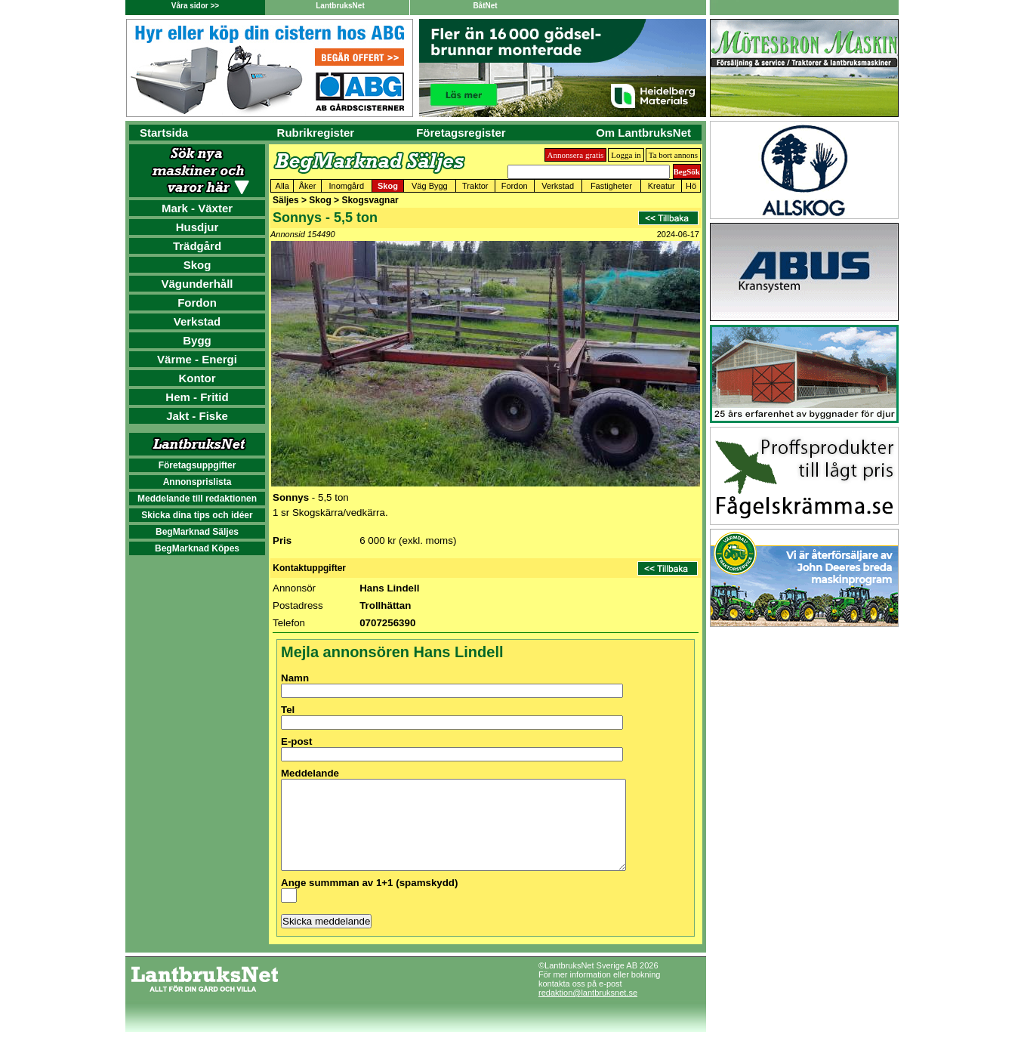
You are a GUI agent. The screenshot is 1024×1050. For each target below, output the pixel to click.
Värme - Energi (197, 359)
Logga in (625, 154)
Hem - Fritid (196, 397)
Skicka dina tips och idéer (196, 515)
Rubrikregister (316, 132)
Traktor (475, 185)
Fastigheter (611, 185)
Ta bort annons (673, 154)
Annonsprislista (197, 482)
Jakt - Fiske (197, 415)
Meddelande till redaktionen (197, 498)
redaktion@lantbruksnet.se (587, 1010)
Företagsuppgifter (197, 465)
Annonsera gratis (575, 154)
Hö (691, 185)
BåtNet (485, 6)
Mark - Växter (197, 208)
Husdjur (197, 227)
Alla (282, 185)
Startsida (164, 132)
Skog (197, 264)
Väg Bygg (430, 185)
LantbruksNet (340, 6)
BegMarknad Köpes (197, 548)
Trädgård (197, 245)
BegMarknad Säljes (197, 532)
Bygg (197, 340)
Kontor (196, 378)
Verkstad (197, 321)
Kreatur (661, 185)
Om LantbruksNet (643, 132)
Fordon (197, 302)
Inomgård (346, 185)
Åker (307, 185)
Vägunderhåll (197, 283)
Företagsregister (460, 132)
